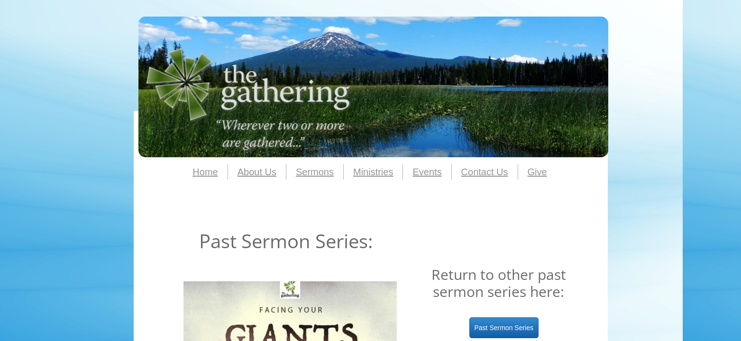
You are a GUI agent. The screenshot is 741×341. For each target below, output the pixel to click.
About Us (257, 172)
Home (205, 172)
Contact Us (484, 172)
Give (537, 172)
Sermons (315, 172)
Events (426, 172)
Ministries (373, 172)
